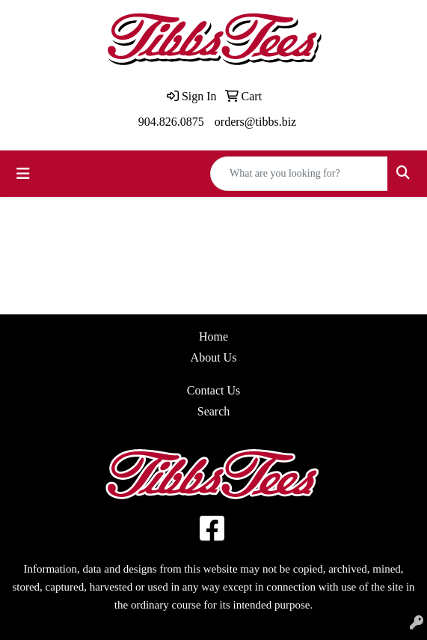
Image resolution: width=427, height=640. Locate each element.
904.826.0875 (171, 121)
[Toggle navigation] (23, 173)
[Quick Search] (299, 173)
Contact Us (214, 390)
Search (213, 411)
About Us (214, 357)
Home (213, 336)
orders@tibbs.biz (255, 121)
